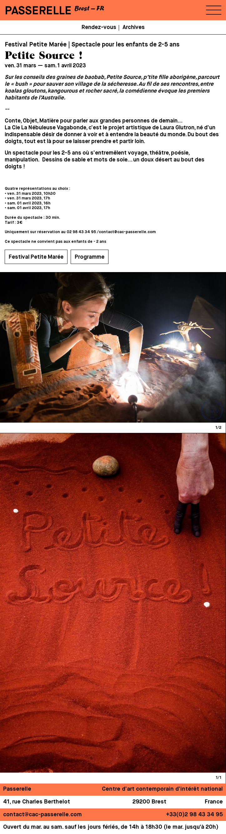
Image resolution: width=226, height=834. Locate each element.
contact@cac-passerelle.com (127, 232)
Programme (89, 257)
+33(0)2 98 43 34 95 (194, 814)
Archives (134, 27)
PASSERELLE (38, 11)
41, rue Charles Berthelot (36, 802)
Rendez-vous (99, 27)
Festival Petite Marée (36, 257)
